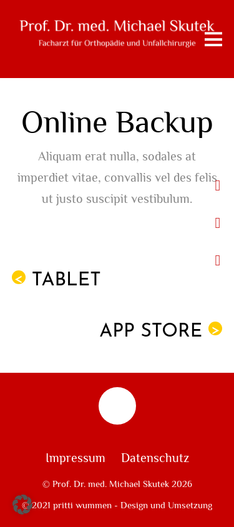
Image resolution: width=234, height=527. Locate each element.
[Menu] (213, 39)
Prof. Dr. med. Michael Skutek (110, 484)
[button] (22, 504)
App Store (160, 332)
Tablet (56, 280)
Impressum (75, 458)
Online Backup (117, 123)
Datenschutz (155, 458)
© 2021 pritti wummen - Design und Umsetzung (117, 505)
